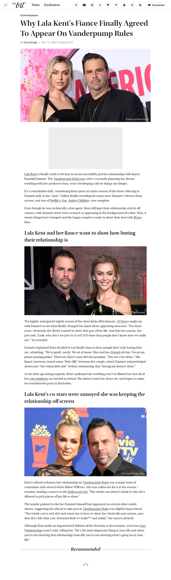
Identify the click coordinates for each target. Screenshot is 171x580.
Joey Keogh (30, 42)
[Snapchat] (124, 5)
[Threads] (132, 5)
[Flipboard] (108, 5)
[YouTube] (84, 5)
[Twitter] (100, 5)
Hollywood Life (77, 492)
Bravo (138, 217)
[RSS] (140, 5)
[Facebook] (76, 5)
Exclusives (52, 5)
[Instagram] (92, 5)
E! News (122, 321)
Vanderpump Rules (96, 482)
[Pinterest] (116, 5)
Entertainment (29, 15)
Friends (115, 352)
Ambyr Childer (78, 200)
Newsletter (156, 5)
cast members (39, 378)
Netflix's (58, 200)
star (69, 179)
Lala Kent (30, 174)
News (36, 5)
